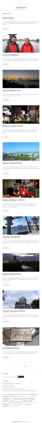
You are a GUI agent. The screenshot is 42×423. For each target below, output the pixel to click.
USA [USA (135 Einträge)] (27, 404)
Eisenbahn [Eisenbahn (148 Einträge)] (22, 399)
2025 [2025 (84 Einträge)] (13, 396)
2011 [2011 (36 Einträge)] (6, 394)
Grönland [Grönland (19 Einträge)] (16, 401)
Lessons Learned (8, 18)
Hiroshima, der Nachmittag (21, 262)
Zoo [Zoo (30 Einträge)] (14, 406)
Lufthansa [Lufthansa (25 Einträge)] (4, 402)
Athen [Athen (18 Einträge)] (20, 396)
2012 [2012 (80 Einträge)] (8, 394)
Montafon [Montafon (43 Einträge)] (12, 402)
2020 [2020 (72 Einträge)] (33, 394)
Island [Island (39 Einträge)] (22, 401)
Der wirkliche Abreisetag (21, 43)
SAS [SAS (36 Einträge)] (34, 402)
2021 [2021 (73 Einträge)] (36, 394)
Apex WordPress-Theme (17, 421)
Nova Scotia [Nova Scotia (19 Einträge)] (25, 402)
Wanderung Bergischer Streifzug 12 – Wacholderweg (12, 383)
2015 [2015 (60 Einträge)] (18, 394)
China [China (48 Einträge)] (34, 396)
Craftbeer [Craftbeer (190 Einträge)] (6, 399)
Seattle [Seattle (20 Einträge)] (10, 404)
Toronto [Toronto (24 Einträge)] (25, 404)
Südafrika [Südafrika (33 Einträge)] (15, 404)
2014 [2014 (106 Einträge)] (14, 394)
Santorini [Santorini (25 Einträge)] (31, 402)
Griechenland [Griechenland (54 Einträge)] (12, 401)
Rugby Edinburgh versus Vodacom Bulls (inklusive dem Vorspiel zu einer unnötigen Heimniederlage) (20, 390)
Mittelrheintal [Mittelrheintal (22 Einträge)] (8, 402)
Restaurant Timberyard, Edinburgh (8, 387)
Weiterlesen (6, 29)
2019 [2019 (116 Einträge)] (30, 394)
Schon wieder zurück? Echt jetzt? (8, 385)
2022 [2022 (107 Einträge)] (4, 396)
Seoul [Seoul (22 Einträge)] (12, 404)
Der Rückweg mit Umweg (21, 336)
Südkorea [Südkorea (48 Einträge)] (19, 404)
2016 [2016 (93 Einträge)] (20, 394)
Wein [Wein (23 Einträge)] (9, 406)
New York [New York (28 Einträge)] (22, 402)
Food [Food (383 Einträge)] (32, 398)
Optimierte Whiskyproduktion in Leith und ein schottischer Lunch (14, 388)
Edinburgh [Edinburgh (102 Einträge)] (16, 399)
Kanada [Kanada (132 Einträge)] (29, 401)
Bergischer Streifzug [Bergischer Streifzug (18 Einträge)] (26, 396)
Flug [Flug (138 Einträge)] (28, 399)
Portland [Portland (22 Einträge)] (28, 402)
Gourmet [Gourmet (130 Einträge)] (5, 401)
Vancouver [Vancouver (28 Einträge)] (31, 404)
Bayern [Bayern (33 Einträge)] (22, 396)
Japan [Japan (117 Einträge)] (25, 401)
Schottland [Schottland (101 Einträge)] (6, 404)
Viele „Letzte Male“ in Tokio (21, 79)
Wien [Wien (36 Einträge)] (12, 406)
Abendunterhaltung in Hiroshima (21, 188)
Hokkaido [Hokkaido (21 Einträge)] (19, 401)
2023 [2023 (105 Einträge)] (7, 396)
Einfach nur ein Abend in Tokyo (21, 114)
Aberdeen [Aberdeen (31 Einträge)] (17, 396)
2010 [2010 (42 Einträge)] (4, 394)
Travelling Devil (21, 7)
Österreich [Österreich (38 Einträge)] (17, 406)
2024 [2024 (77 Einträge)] (10, 396)
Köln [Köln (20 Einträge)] (36, 401)
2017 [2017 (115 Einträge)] (24, 394)
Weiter (25, 366)
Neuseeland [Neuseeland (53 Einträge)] (17, 402)
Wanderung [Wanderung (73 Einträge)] (5, 406)
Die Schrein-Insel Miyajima (21, 225)
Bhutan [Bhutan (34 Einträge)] (31, 396)
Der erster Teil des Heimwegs (21, 151)
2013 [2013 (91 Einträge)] (11, 394)
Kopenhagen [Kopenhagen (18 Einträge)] (34, 401)
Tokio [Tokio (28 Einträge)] (22, 404)
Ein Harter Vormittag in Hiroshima (21, 299)
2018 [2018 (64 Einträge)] (27, 394)
